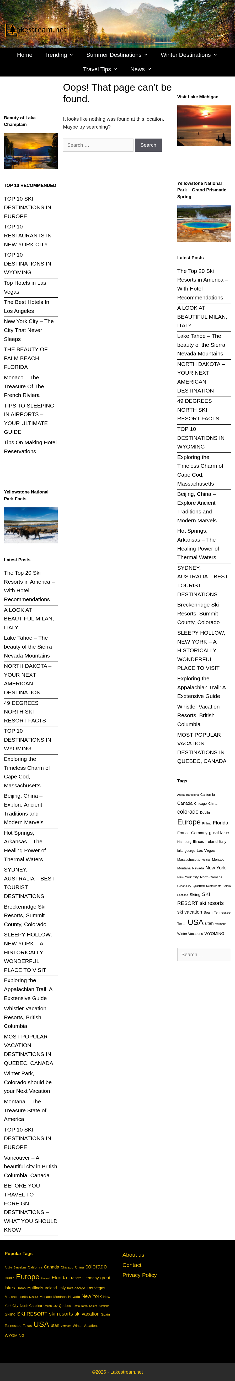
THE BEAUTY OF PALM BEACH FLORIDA (25, 358)
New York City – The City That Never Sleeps (29, 330)
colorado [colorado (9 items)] (188, 812)
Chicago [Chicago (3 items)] (200, 804)
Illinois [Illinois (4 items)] (198, 841)
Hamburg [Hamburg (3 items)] (184, 842)
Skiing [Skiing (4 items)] (195, 894)
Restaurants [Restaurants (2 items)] (213, 886)
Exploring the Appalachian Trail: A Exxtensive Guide (28, 989)
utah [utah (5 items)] (209, 923)
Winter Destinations (192, 55)
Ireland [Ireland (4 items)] (211, 841)
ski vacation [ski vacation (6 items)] (189, 912)
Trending (62, 55)
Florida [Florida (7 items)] (220, 822)
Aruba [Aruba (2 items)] (181, 794)
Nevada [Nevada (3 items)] (198, 868)
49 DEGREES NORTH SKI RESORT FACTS (25, 711)
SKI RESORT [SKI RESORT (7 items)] (32, 1314)
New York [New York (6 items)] (216, 867)
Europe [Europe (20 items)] (189, 822)
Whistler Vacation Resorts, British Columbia (25, 1017)
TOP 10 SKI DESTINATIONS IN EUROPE (27, 207)
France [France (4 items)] (183, 832)
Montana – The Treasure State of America (25, 1110)
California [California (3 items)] (207, 795)
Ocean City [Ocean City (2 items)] (184, 886)
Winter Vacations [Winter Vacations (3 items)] (190, 934)
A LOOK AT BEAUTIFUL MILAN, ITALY (29, 618)
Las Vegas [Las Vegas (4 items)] (206, 850)
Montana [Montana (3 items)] (184, 868)
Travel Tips (103, 69)
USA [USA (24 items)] (196, 922)
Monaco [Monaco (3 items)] (218, 860)
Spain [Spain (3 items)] (208, 912)
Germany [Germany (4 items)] (199, 832)
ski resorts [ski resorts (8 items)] (212, 903)
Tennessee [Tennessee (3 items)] (222, 912)
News (144, 69)
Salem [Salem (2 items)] (227, 886)
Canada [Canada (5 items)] (185, 803)
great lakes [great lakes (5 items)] (220, 832)
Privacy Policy (139, 1275)
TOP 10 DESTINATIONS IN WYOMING (27, 263)
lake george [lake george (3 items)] (186, 851)
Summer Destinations (120, 55)
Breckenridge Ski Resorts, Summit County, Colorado (25, 915)
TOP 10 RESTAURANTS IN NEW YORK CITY (28, 235)
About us (133, 1255)
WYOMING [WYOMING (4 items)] (215, 933)
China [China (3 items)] (212, 804)
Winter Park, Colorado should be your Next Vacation (28, 1082)
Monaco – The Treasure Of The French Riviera (24, 386)
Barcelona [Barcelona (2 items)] (192, 794)
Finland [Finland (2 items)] (206, 823)
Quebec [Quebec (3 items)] (199, 886)
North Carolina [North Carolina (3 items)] (211, 877)
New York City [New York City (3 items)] (188, 877)
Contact (131, 1265)
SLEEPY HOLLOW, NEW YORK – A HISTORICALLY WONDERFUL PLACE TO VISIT (28, 952)
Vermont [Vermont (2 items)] (220, 923)
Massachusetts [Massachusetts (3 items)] (188, 860)
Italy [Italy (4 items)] (222, 841)
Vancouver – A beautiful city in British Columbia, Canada (30, 1166)
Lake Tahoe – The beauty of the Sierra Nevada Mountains (28, 646)
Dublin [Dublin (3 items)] (205, 812)
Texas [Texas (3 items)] (181, 924)
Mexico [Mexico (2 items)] (206, 859)
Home (25, 55)
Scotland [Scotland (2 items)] (182, 894)
